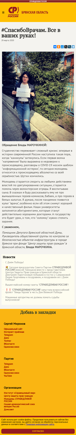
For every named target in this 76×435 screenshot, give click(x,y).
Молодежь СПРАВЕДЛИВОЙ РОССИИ (18, 400)
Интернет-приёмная (14, 332)
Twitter (7, 341)
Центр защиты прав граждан (18, 396)
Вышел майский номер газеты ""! (36, 285)
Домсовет (9, 409)
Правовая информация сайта (40, 424)
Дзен (6, 338)
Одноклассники (11, 347)
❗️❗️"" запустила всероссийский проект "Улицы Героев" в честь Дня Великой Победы (36, 291)
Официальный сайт (13, 329)
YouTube (8, 376)
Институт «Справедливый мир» (19, 393)
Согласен (38, 431)
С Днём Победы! (13, 262)
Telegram (8, 335)
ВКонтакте (9, 344)
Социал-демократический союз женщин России (19, 405)
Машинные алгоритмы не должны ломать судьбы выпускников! (31, 298)
